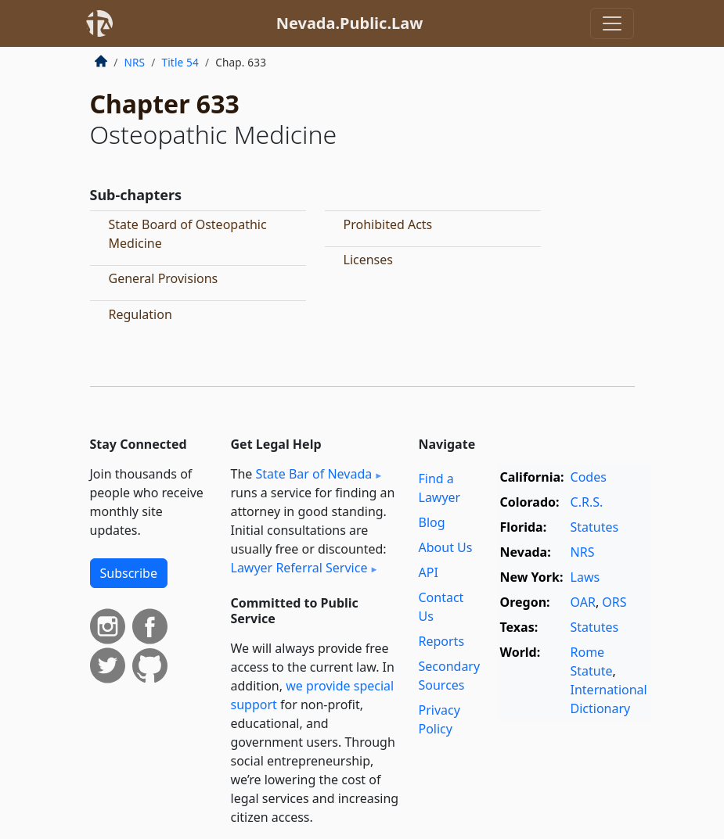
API (428, 572)
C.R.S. (587, 502)
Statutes (595, 527)
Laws (585, 577)
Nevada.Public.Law (349, 23)
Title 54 (180, 62)
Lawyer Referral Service (299, 567)
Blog (432, 522)
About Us (446, 547)
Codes (589, 477)
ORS (614, 602)
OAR (583, 602)
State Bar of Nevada (313, 473)
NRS (135, 62)
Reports (442, 641)
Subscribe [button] (128, 573)
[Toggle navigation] (612, 23)
